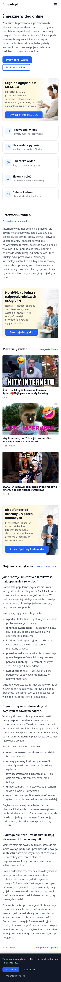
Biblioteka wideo (16, 67)
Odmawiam (29, 969)
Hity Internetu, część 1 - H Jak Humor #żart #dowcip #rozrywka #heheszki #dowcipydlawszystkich (27, 441)
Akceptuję (11, 969)
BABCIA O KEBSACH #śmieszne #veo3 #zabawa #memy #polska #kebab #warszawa (29, 488)
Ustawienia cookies (15, 976)
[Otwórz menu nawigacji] (55, 4)
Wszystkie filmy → (49, 349)
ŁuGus (5, 397)
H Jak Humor (8, 445)
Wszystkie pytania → (48, 566)
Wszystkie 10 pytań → (47, 947)
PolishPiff (6, 494)
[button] (30, 371)
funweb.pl (10, 4)
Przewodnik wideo (17, 59)
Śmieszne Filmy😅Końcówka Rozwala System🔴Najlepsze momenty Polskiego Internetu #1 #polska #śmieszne (25, 393)
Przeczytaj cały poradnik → (16, 221)
